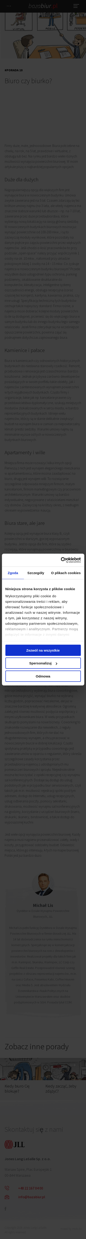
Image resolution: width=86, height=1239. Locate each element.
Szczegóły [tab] (35, 573)
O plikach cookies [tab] (66, 573)
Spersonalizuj (43, 663)
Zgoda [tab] (13, 573)
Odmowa (43, 676)
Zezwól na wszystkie (43, 650)
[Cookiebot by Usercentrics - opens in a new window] (61, 560)
